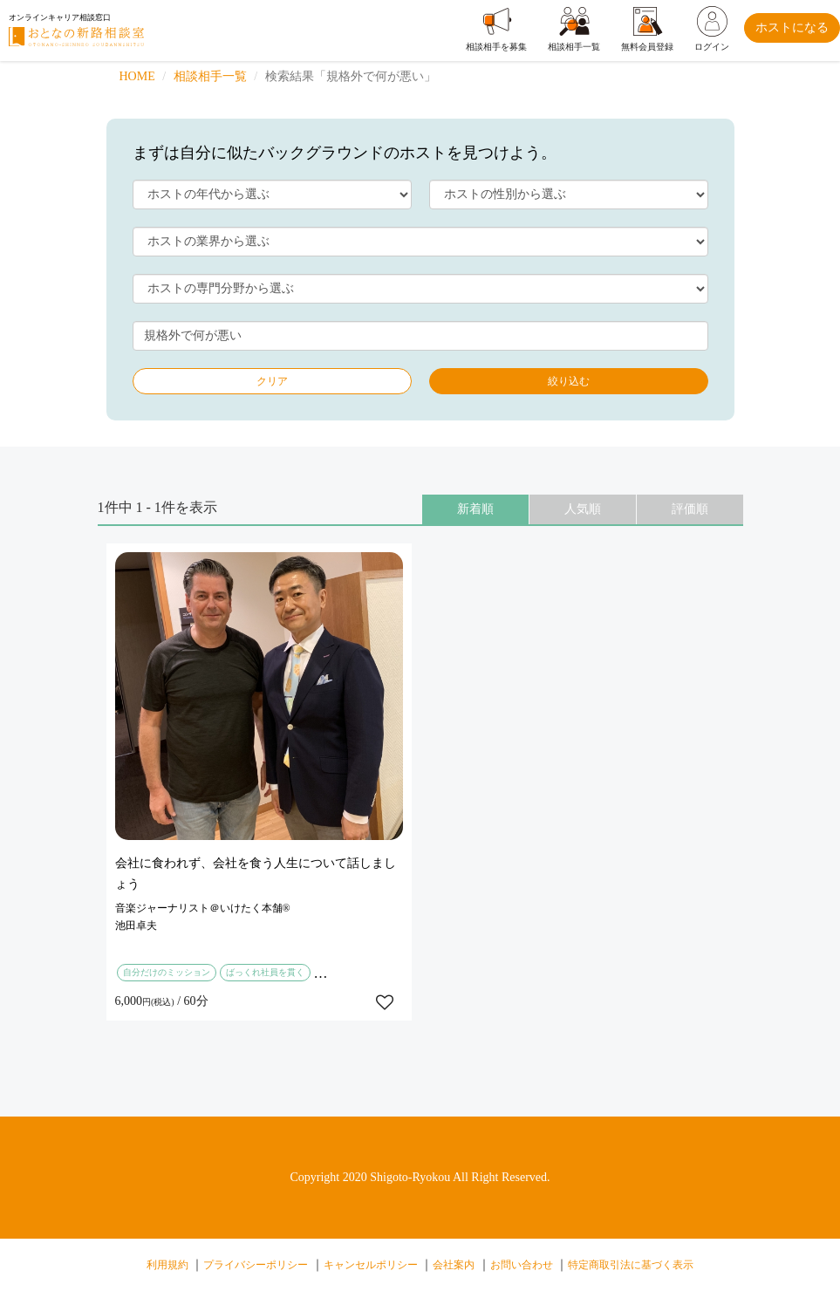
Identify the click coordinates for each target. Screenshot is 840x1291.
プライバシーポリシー (255, 1265)
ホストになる (792, 27)
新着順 (475, 509)
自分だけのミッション (166, 972)
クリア (272, 381)
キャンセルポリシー (371, 1265)
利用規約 (167, 1265)
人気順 (582, 509)
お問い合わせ (521, 1265)
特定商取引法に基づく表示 (630, 1265)
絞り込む (569, 381)
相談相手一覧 (210, 76)
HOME (137, 76)
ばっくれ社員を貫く (265, 972)
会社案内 (454, 1265)
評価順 (690, 509)
